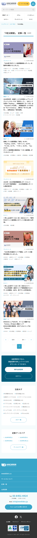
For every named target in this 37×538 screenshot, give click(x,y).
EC (9, 70)
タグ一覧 (12, 24)
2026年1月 (24, 440)
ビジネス (6, 295)
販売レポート (7, 72)
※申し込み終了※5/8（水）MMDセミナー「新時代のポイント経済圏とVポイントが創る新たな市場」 (18, 220)
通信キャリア (7, 68)
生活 (25, 403)
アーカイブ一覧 (18, 447)
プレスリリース (18, 19)
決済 (12, 70)
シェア (27, 68)
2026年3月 (24, 437)
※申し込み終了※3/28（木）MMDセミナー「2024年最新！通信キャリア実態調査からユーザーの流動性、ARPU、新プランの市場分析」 (18, 288)
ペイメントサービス (21, 70)
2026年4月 (8, 437)
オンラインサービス (11, 413)
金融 (5, 70)
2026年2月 (8, 440)
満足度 (19, 155)
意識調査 (24, 155)
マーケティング (14, 295)
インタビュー (30, 15)
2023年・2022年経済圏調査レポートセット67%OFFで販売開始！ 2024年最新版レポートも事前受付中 (18, 184)
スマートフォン (24, 397)
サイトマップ (16, 521)
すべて (31, 19)
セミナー (6, 19)
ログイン (18, 376)
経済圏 (30, 70)
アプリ (7, 403)
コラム (18, 15)
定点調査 (15, 68)
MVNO (5, 257)
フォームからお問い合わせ (18, 507)
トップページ (4, 24)
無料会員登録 (18, 369)
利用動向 (21, 68)
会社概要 (8, 521)
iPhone (25, 413)
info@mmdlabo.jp (20, 501)
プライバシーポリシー (26, 521)
